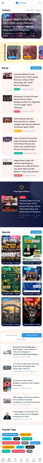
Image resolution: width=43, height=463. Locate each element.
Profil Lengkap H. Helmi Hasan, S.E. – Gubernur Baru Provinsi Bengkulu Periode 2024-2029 (26, 414)
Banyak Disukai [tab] (11, 335)
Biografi (15, 419)
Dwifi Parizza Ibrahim (8, 35)
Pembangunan (18, 371)
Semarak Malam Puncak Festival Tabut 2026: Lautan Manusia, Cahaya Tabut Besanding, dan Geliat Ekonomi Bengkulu (19, 24)
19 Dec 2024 (26, 388)
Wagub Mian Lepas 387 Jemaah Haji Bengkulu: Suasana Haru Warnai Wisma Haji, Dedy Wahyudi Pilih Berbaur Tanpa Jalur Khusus (26, 166)
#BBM (17, 439)
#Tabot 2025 (25, 435)
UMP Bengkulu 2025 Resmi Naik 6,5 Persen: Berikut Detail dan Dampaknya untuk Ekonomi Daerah (26, 399)
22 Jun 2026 (28, 111)
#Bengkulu (7, 439)
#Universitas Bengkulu (11, 443)
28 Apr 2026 (30, 175)
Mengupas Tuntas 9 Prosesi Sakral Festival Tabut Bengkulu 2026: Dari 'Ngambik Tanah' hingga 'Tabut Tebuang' (27, 102)
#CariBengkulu (8, 447)
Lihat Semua (36, 68)
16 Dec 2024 (25, 405)
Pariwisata (18, 131)
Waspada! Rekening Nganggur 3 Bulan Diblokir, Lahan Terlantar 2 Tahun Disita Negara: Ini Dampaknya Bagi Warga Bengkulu (25, 350)
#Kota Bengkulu (18, 451)
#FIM (29, 451)
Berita (23, 197)
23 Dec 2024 (30, 371)
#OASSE (20, 447)
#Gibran (6, 451)
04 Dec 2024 (26, 419)
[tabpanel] (21, 383)
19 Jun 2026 (29, 131)
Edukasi (15, 388)
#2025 (25, 443)
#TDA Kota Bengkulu (10, 435)
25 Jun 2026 (22, 35)
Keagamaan (18, 175)
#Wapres (30, 447)
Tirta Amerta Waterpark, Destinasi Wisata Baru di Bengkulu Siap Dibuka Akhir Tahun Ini (26, 366)
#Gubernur (35, 443)
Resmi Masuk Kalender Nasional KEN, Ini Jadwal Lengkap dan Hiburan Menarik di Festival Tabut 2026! (27, 123)
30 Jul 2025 (25, 357)
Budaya (17, 111)
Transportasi (18, 153)
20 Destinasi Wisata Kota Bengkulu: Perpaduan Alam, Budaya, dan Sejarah (26, 382)
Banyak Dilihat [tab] (31, 335)
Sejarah (17, 89)
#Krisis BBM (27, 439)
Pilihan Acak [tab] (21, 339)
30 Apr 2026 (31, 153)
